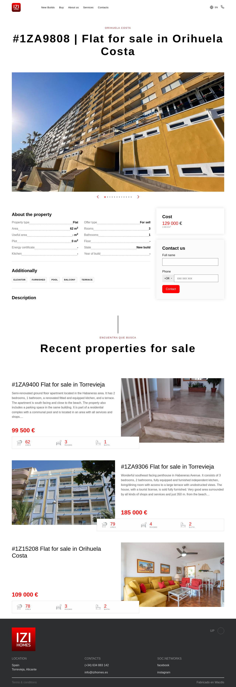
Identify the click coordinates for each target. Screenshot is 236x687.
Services (88, 7)
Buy (61, 7)
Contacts (103, 7)
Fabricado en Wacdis (210, 682)
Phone (166, 271)
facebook (163, 665)
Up (217, 631)
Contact (171, 289)
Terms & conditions (24, 682)
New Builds (48, 7)
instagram (163, 672)
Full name (168, 255)
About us (73, 7)
